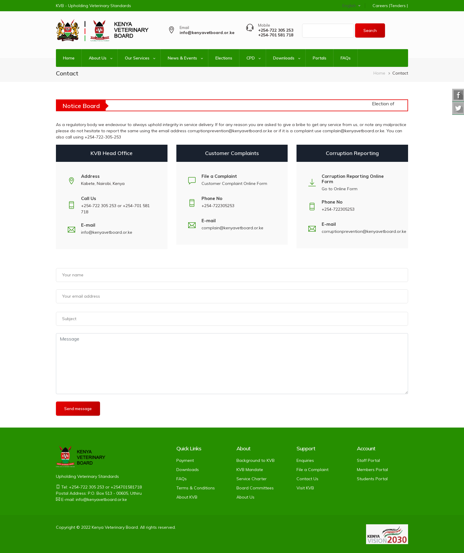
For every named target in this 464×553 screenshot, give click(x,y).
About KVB (186, 497)
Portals (319, 58)
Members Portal (372, 469)
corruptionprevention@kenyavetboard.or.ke (364, 231)
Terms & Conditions (195, 488)
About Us (98, 58)
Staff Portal (368, 460)
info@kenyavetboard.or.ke (106, 232)
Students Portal (372, 478)
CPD (250, 58)
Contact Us (307, 478)
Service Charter (251, 478)
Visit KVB (305, 488)
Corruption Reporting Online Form (353, 178)
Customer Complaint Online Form (234, 183)
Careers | (381, 5)
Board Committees (255, 488)
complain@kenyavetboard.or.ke (232, 227)
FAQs (346, 58)
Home (69, 58)
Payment (185, 460)
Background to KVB (255, 460)
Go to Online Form (339, 188)
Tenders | (399, 5)
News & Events (182, 58)
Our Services (137, 58)
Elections (223, 58)
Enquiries (305, 460)
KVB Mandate (249, 469)
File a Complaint (312, 469)
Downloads (283, 58)
